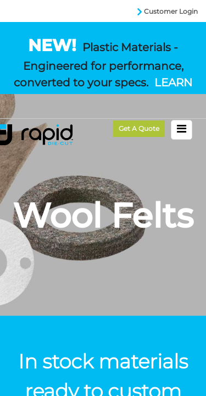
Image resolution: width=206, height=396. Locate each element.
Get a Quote (139, 128)
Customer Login (171, 11)
